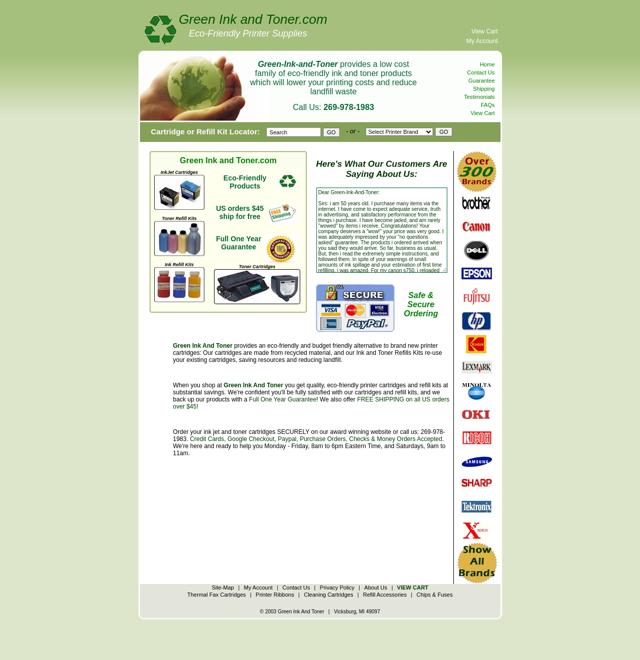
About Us (375, 587)
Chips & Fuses (434, 595)
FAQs (488, 105)
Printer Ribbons (275, 595)
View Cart (485, 31)
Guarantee (482, 81)
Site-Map (222, 587)
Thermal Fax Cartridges (216, 595)
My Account (481, 41)
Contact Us (480, 72)
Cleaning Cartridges (328, 595)
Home (487, 64)
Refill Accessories (385, 595)
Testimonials (479, 97)
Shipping (484, 89)
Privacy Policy (337, 587)
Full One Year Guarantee (282, 399)
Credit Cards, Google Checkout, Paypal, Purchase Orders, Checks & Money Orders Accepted (316, 439)
